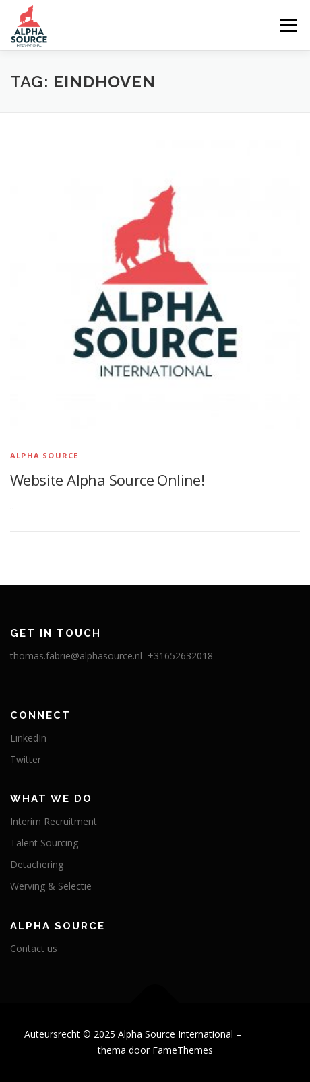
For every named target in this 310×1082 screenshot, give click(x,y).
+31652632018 (180, 655)
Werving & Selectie (51, 885)
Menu (287, 25)
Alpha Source (44, 455)
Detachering (36, 864)
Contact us (33, 948)
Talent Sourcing (44, 842)
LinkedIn (28, 737)
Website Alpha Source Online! (107, 480)
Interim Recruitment (53, 821)
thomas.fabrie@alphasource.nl (77, 655)
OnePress (265, 1033)
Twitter (25, 759)
